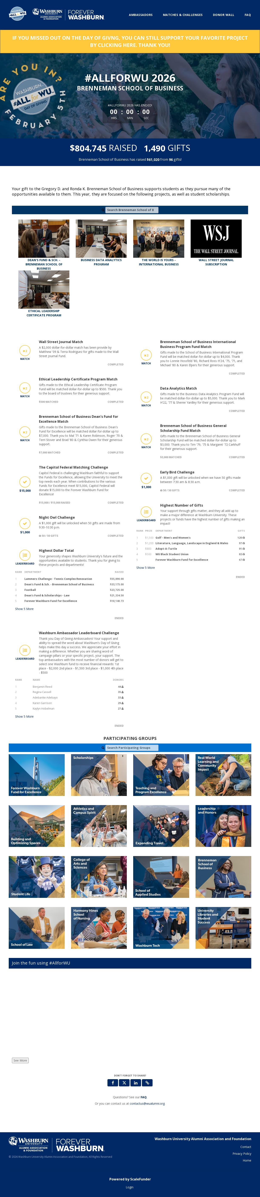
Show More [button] (24, 609)
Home (247, 1160)
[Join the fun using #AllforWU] (130, 1014)
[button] (147, 1082)
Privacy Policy (242, 1154)
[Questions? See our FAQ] (144, 1097)
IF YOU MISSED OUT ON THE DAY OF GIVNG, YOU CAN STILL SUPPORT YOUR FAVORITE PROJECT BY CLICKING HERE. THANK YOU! (130, 41)
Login (129, 1187)
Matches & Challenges (183, 15)
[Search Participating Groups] (132, 748)
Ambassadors (141, 15)
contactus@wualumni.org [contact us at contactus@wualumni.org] (147, 1103)
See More (20, 1060)
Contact (245, 1147)
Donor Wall (223, 15)
